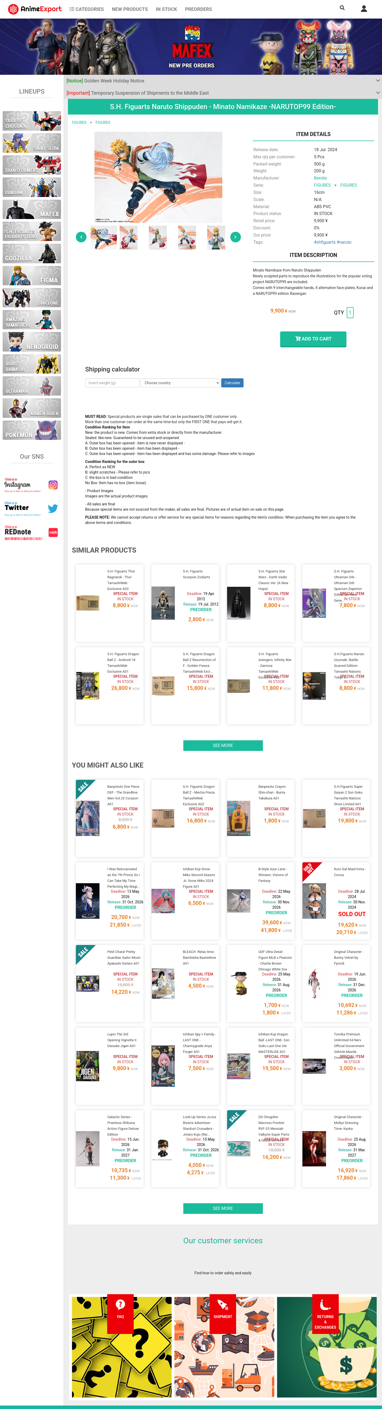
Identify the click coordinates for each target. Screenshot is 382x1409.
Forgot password (241, 1349)
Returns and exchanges (118, 1370)
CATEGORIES (87, 9)
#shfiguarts (325, 242)
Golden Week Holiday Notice (105, 81)
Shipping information (116, 1359)
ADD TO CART (313, 339)
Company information (181, 1370)
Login (231, 1359)
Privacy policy (174, 1359)
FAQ (102, 1349)
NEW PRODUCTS (130, 9)
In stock (166, 9)
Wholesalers (237, 1370)
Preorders (198, 9)
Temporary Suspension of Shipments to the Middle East (138, 93)
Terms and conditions (181, 1349)
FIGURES (79, 122)
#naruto (344, 242)
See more (223, 718)
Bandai (320, 178)
